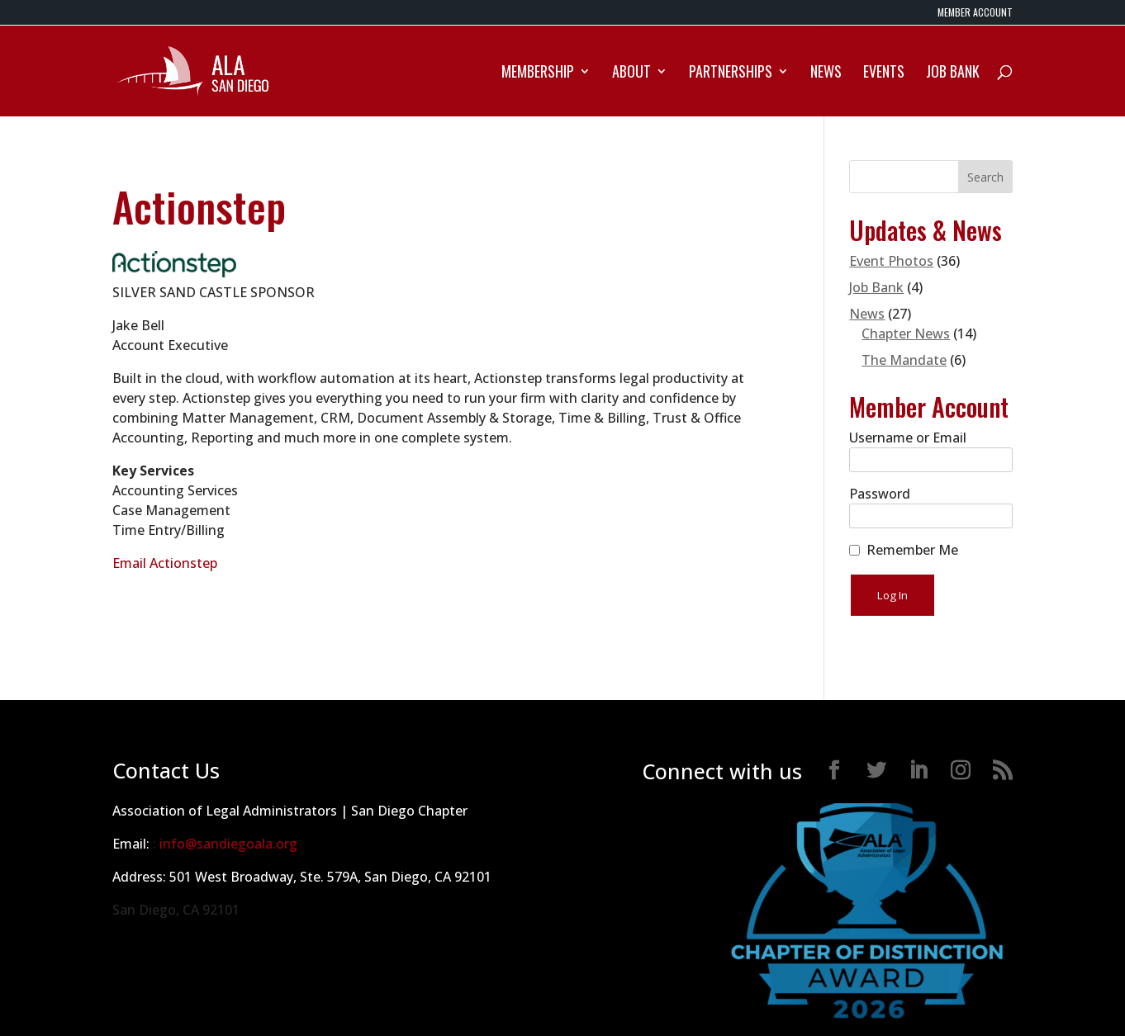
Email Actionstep (164, 563)
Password (879, 494)
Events (883, 73)
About (631, 73)
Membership (537, 73)
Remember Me (912, 550)
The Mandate (904, 360)
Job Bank (953, 73)
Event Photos (891, 261)
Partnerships (730, 73)
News (826, 73)
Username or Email (907, 437)
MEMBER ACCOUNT (975, 13)
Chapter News (906, 333)
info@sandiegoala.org (228, 844)
